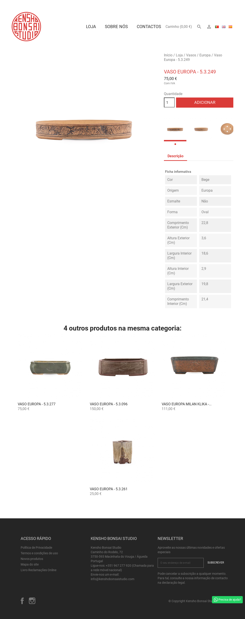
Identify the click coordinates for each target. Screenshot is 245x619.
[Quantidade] (169, 102)
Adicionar (204, 102)
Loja (91, 26)
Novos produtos (32, 559)
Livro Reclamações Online (38, 570)
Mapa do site (30, 564)
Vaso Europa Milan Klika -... (187, 404)
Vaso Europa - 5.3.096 (109, 404)
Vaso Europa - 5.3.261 (109, 489)
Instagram (32, 600)
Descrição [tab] (175, 156)
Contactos (149, 26)
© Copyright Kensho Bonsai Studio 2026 (196, 601)
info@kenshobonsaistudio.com (112, 579)
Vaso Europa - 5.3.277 (36, 404)
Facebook (22, 600)
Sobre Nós (116, 26)
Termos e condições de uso (39, 553)
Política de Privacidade (36, 547)
